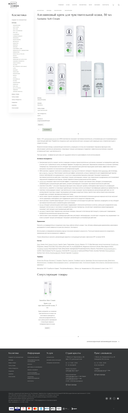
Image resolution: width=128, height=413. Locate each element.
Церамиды (89, 260)
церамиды (105, 171)
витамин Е (43, 211)
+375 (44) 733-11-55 (71, 371)
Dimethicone (114, 244)
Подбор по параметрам (19, 20)
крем (38, 115)
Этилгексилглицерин (89, 262)
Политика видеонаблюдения (33, 377)
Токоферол (50, 262)
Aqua (38, 244)
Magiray (15, 70)
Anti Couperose (17, 30)
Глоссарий (15, 108)
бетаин (42, 205)
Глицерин (59, 260)
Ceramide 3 (74, 251)
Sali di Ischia (17, 87)
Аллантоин (40, 260)
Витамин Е (52, 260)
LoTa (14, 68)
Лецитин (65, 260)
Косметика (40, 10)
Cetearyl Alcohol (53, 244)
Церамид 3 (40, 265)
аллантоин (43, 181)
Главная (61, 4)
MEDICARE (16, 71)
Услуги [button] (74, 4)
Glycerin (77, 244)
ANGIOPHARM (58, 10)
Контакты (105, 4)
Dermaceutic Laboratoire (21, 50)
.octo (14, 77)
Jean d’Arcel (17, 62)
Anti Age (15, 29)
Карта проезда (71, 385)
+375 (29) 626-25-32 (71, 379)
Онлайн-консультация (54, 360)
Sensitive (40, 105)
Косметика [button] (83, 4)
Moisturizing (17, 39)
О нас (68, 4)
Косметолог (50, 357)
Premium (15, 84)
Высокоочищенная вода (100, 260)
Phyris (15, 80)
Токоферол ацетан (79, 260)
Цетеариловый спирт (76, 262)
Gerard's (15, 57)
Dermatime (16, 52)
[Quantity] (39, 129)
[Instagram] (106, 398)
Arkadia (15, 45)
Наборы (14, 105)
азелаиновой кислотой (51, 139)
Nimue (15, 75)
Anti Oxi (15, 32)
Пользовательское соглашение (33, 360)
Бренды (49, 10)
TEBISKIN (15, 89)
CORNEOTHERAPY (17, 36)
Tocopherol (75, 253)
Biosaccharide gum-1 (110, 248)
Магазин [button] (97, 4)
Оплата (30, 364)
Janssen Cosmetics (18, 61)
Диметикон (111, 260)
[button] (119, 5)
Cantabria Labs (17, 48)
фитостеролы (44, 173)
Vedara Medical (18, 91)
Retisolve (16, 41)
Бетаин (46, 260)
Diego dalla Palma (18, 54)
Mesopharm (16, 73)
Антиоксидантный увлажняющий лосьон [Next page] (103, 341)
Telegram (84, 376)
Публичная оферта (33, 357)
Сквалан (70, 260)
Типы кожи (15, 96)
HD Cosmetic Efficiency (20, 66)
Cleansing (16, 34)
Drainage (16, 37)
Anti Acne (16, 27)
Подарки (14, 102)
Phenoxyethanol (110, 251)
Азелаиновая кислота (111, 262)
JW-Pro (15, 64)
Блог (90, 4)
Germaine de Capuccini (20, 59)
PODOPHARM (16, 82)
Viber (80, 376)
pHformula (16, 79)
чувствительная (42, 110)
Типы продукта (16, 99)
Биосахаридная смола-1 (61, 262)
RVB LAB (15, 86)
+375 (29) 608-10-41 (71, 377)
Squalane (58, 251)
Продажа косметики (53, 362)
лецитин (50, 173)
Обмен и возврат (33, 369)
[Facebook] (110, 398)
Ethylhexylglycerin (55, 253)
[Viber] (114, 398)
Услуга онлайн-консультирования (34, 373)
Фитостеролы (100, 262)
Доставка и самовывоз (35, 367)
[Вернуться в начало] (13, 5)
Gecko (15, 55)
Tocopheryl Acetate (42, 248)
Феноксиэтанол (41, 262)
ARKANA (15, 46)
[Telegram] (117, 398)
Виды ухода (15, 94)
